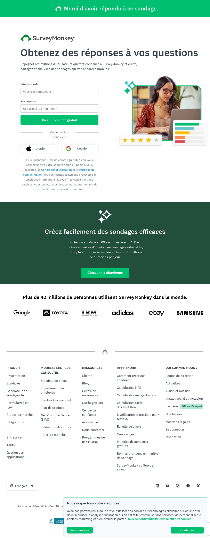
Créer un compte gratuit (59, 120)
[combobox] (22, 486)
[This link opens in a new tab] (157, 486)
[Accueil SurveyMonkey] (48, 38)
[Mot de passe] (59, 108)
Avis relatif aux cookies (175, 519)
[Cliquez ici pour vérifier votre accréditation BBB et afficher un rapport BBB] (56, 523)
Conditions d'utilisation (56, 170)
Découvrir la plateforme (105, 272)
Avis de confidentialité (143, 519)
